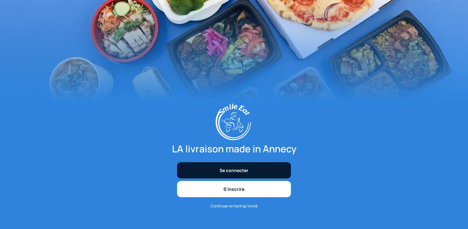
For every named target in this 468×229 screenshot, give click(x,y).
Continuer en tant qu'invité (234, 206)
